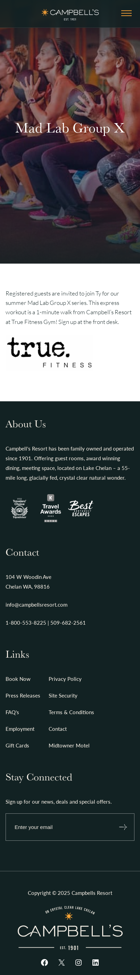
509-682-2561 (68, 622)
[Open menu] (126, 13)
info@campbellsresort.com (36, 604)
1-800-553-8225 (26, 622)
